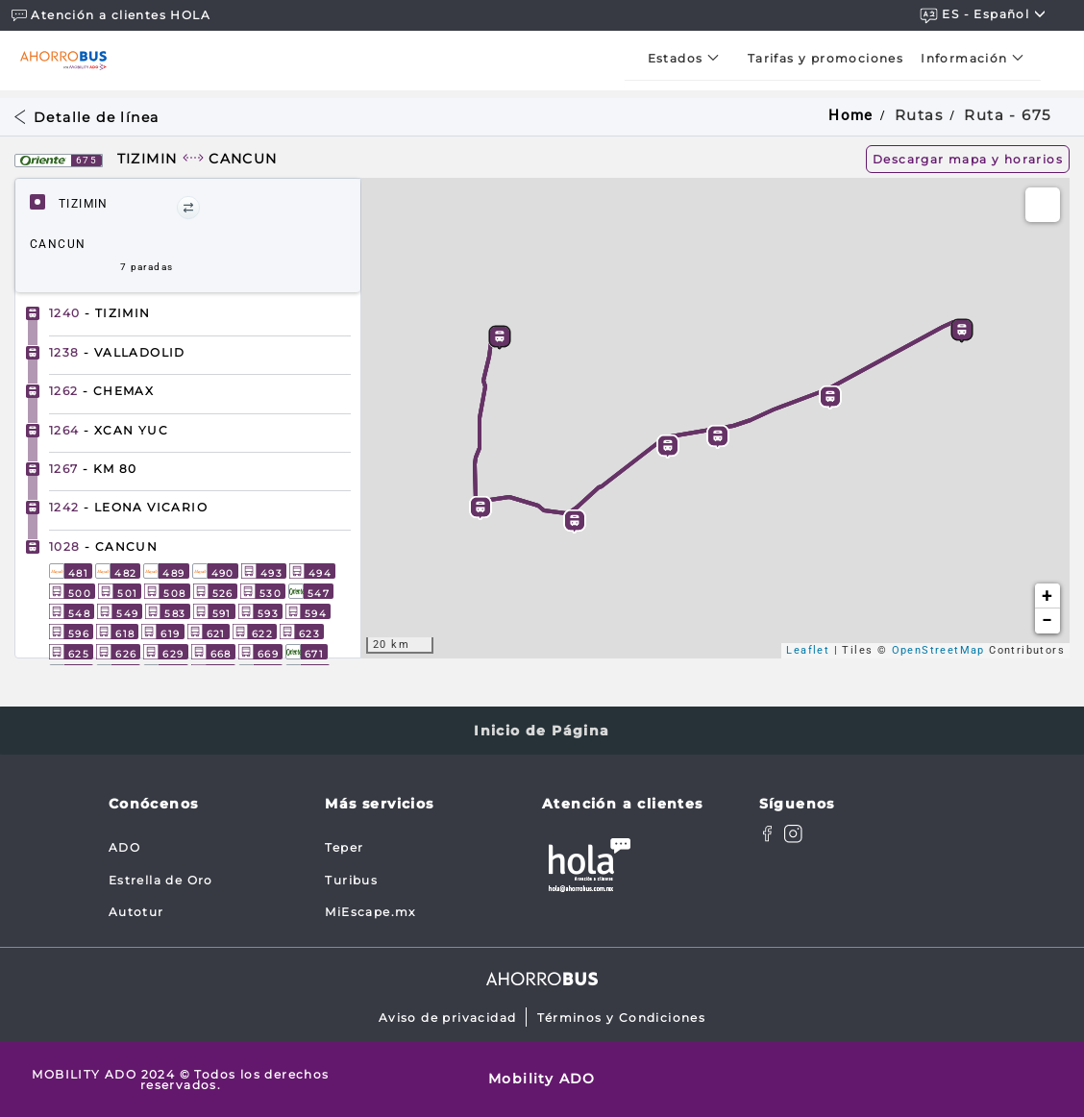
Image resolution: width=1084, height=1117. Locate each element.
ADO (124, 847)
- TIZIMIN (100, 313)
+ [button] (1047, 595)
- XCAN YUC (108, 430)
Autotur (136, 912)
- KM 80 (93, 468)
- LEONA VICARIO (128, 507)
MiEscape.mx (370, 912)
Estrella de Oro (161, 880)
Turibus (351, 880)
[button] (188, 207)
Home (851, 115)
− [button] (1047, 620)
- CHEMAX (101, 391)
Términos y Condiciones (621, 1017)
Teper (344, 847)
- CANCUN (103, 546)
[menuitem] (689, 58)
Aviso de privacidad (448, 1017)
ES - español (983, 15)
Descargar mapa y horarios (968, 159)
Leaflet (807, 650)
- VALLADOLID (117, 352)
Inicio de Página (541, 730)
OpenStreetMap (938, 650)
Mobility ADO (542, 1078)
